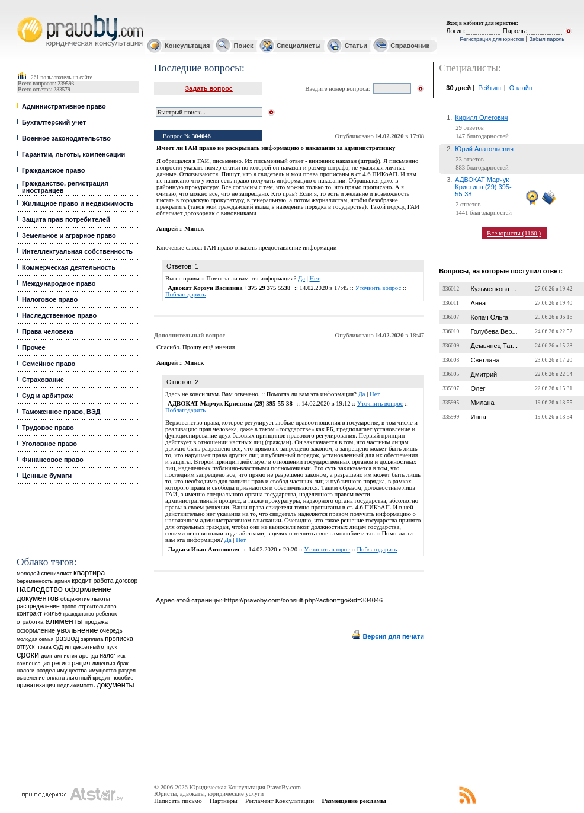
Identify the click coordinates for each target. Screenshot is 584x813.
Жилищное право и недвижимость (78, 203)
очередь (111, 630)
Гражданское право (53, 170)
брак (122, 664)
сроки (28, 654)
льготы (101, 598)
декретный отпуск (95, 647)
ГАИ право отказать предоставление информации (270, 247)
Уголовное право (49, 443)
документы (115, 685)
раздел (127, 671)
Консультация (187, 45)
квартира (89, 572)
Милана (483, 402)
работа (103, 580)
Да (301, 278)
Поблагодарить (185, 294)
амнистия (66, 656)
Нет (315, 278)
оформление (36, 630)
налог (107, 655)
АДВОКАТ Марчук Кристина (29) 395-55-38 (483, 186)
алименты (64, 621)
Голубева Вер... (494, 331)
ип (68, 646)
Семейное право (48, 363)
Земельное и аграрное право (69, 235)
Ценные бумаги (47, 475)
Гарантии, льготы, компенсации (73, 154)
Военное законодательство (66, 138)
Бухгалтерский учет (54, 122)
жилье (53, 613)
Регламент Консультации (279, 800)
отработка (30, 621)
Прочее (34, 347)
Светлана (485, 360)
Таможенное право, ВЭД (61, 411)
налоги (25, 670)
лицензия (103, 664)
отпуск (25, 646)
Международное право (59, 283)
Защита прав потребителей (66, 219)
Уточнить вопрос (378, 288)
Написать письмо (178, 800)
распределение (38, 606)
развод (67, 639)
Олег (478, 388)
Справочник (409, 45)
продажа (96, 621)
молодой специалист (44, 573)
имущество (103, 671)
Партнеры (224, 800)
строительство (97, 606)
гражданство (78, 614)
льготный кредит (89, 677)
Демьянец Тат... (494, 345)
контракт (29, 613)
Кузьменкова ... (494, 288)
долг (47, 655)
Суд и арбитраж (47, 395)
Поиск (244, 45)
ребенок (106, 613)
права (43, 647)
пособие (123, 678)
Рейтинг (490, 87)
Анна (478, 303)
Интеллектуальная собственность (77, 251)
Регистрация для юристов (492, 39)
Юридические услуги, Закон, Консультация (22, 15)
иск (121, 656)
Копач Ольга (490, 317)
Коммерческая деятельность (68, 267)
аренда (88, 655)
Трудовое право (48, 427)
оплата (56, 677)
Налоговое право (50, 299)
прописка (119, 638)
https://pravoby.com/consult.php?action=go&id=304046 (303, 600)
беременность (35, 581)
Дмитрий (484, 374)
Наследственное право (59, 315)
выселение (31, 677)
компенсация (33, 664)
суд (58, 646)
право (69, 607)
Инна (478, 416)
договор (126, 581)
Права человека (47, 331)
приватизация (36, 685)
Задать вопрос (209, 88)
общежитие (75, 598)
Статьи (356, 45)
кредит (81, 580)
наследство (40, 589)
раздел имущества (61, 670)
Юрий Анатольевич (484, 148)
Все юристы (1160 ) (514, 233)
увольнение (77, 630)
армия (62, 581)
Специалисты (299, 45)
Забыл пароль (547, 39)
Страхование (43, 379)
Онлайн (520, 87)
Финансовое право (53, 459)
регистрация (71, 663)
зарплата (92, 639)
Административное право (64, 106)
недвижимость (76, 685)
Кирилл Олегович (481, 117)
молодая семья (35, 639)
